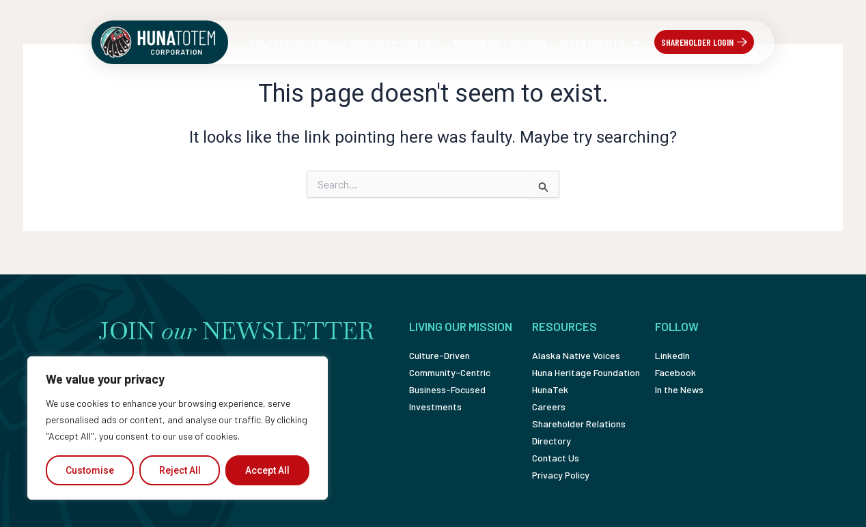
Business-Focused (499, 42)
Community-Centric (391, 42)
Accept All (267, 470)
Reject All (180, 470)
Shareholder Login (697, 42)
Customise (90, 470)
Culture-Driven (289, 42)
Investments (600, 42)
